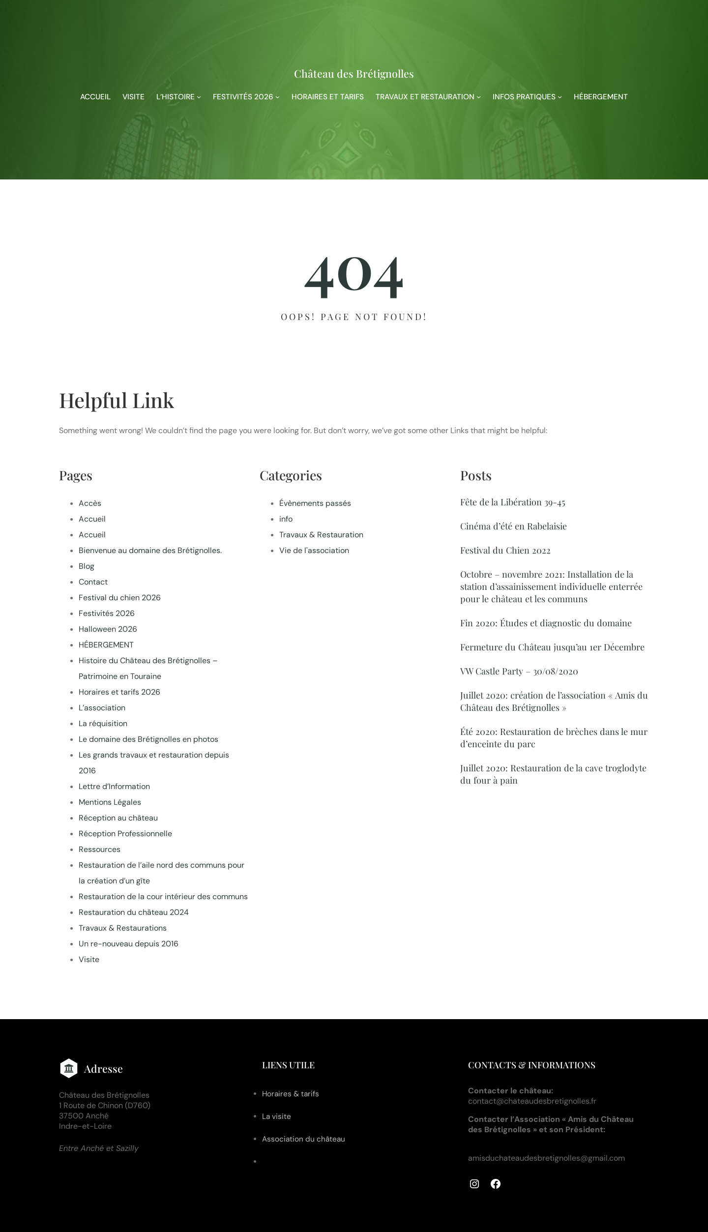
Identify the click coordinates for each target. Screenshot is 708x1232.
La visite (276, 1116)
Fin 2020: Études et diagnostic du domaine (546, 622)
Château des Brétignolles (354, 73)
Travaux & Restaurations (123, 928)
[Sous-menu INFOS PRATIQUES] (560, 96)
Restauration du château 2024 (134, 912)
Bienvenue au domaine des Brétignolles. (150, 550)
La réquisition (103, 723)
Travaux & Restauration (321, 534)
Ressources (99, 849)
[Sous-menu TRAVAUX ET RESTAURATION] (478, 96)
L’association (102, 708)
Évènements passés (315, 503)
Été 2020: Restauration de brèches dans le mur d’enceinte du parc (554, 737)
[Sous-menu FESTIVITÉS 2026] (277, 96)
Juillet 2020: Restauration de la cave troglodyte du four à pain (553, 774)
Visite (89, 959)
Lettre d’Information (114, 786)
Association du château (303, 1139)
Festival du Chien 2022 (505, 550)
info (286, 519)
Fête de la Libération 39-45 (512, 502)
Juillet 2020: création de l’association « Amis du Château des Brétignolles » (554, 701)
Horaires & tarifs (290, 1094)
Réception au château (118, 818)
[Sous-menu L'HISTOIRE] (199, 96)
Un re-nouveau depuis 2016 (128, 944)
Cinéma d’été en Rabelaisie (513, 526)
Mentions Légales (110, 802)
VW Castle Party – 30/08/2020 (519, 671)
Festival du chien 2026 (120, 597)
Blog (86, 566)
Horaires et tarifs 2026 (119, 692)
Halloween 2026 (108, 629)
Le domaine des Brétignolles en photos (148, 739)
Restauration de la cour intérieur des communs (163, 896)
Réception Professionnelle (125, 833)
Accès (90, 503)
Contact (93, 582)
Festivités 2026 (107, 613)
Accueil (92, 519)
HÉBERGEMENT (106, 645)
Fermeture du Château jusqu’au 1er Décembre (552, 647)
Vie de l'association (314, 550)
